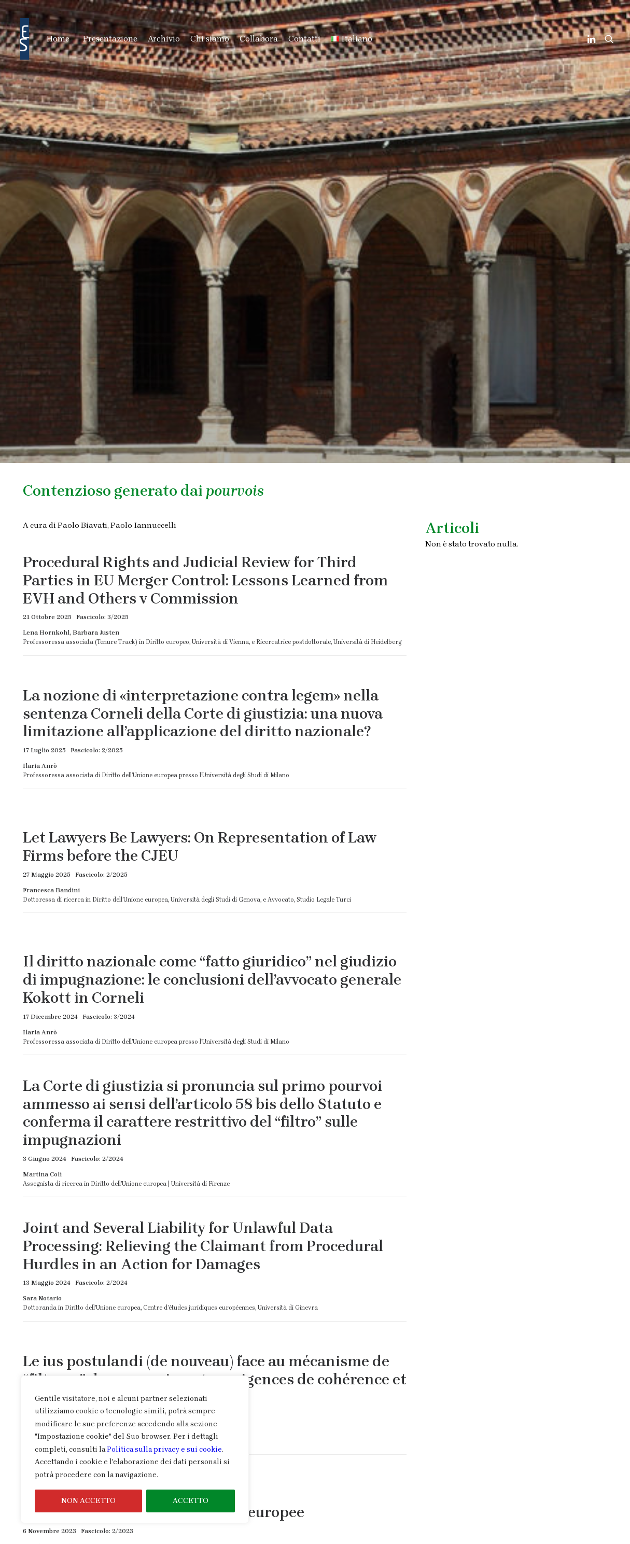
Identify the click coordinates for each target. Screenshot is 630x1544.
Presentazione (110, 39)
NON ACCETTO (88, 1500)
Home (58, 39)
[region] (135, 1449)
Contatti (304, 39)
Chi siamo (209, 39)
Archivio (164, 39)
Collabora (259, 39)
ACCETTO (190, 1500)
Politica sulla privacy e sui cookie (164, 1449)
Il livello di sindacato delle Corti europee (163, 1161)
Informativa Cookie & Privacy (546, 1537)
